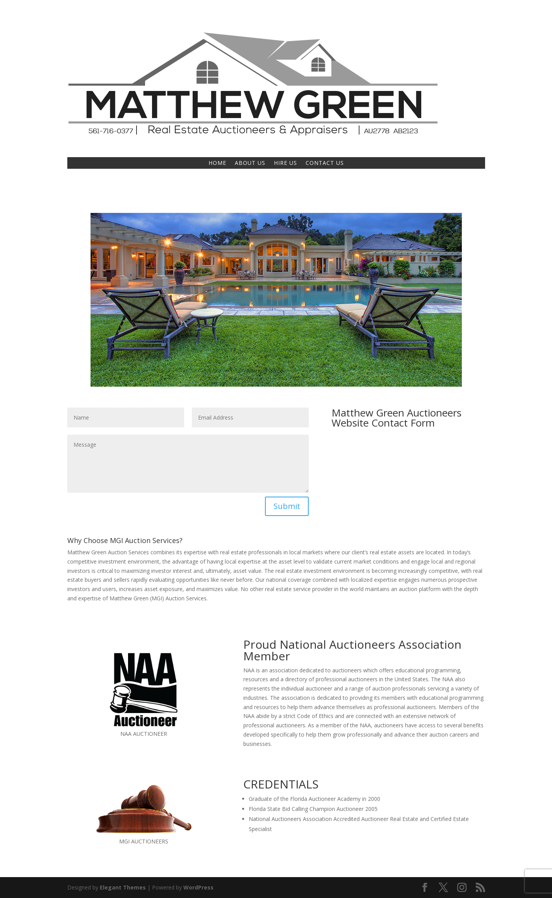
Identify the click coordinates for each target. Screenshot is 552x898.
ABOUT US (250, 163)
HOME (217, 163)
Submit (286, 506)
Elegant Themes (123, 887)
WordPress (198, 887)
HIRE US (285, 163)
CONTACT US (325, 163)
